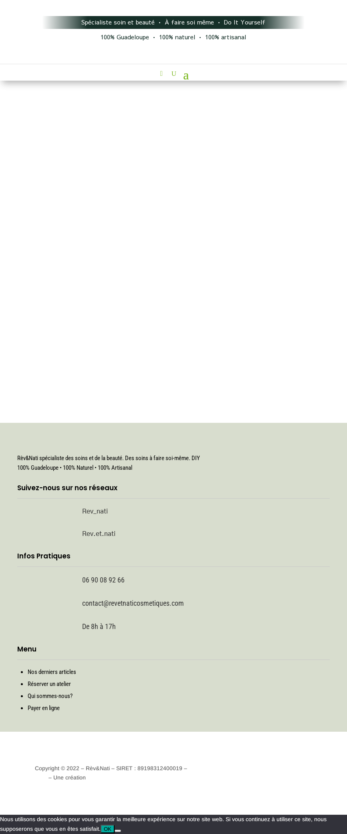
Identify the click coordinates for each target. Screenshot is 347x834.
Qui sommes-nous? (50, 696)
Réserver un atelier (49, 684)
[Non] (118, 831)
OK (107, 829)
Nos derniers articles (52, 672)
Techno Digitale (107, 777)
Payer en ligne (44, 708)
